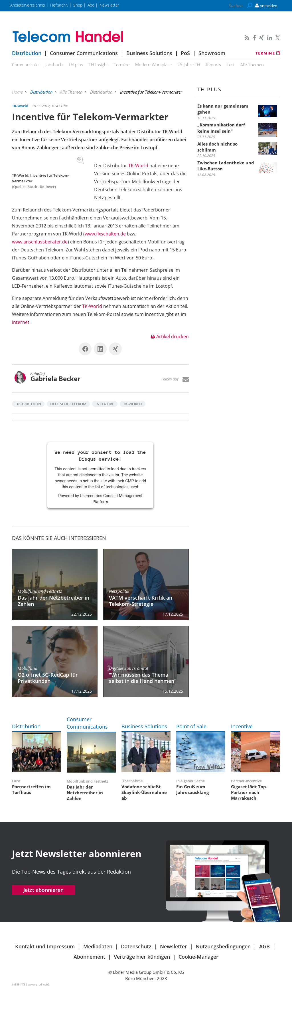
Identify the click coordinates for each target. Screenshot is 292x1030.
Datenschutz (136, 986)
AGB (264, 986)
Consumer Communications (84, 53)
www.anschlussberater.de (122, 274)
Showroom (211, 53)
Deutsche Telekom (68, 443)
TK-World (138, 165)
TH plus (75, 64)
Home (18, 92)
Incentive (105, 443)
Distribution (26, 53)
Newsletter (173, 986)
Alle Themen (252, 64)
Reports (213, 64)
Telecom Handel (100, 37)
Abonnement (89, 996)
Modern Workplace (153, 64)
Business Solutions (149, 53)
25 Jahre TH (188, 64)
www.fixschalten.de (116, 266)
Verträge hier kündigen (142, 996)
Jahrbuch (54, 64)
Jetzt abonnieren (43, 929)
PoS (185, 53)
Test (231, 64)
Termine (268, 53)
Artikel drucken (170, 376)
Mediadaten (97, 986)
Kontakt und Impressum (45, 986)
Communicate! (26, 64)
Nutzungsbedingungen (223, 986)
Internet (20, 362)
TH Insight (98, 64)
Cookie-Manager (198, 996)
